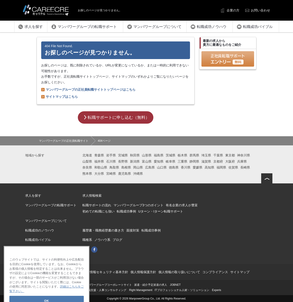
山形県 (147, 155)
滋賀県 (206, 161)
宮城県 (123, 155)
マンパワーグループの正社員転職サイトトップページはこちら (91, 89)
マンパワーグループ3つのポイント (138, 205)
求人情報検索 (92, 195)
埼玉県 (206, 155)
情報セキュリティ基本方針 (109, 272)
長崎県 (245, 167)
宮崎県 (111, 173)
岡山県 (138, 167)
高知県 (209, 167)
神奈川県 (243, 155)
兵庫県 (242, 161)
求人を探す (33, 195)
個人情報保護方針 (143, 272)
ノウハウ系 (102, 240)
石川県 (111, 161)
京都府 (218, 161)
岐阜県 (170, 161)
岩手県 (111, 155)
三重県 (182, 161)
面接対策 (132, 230)
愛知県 (158, 161)
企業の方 (233, 10)
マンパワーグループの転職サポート (50, 205)
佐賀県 (233, 167)
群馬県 (194, 155)
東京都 (230, 155)
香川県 (185, 167)
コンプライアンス (215, 272)
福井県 (99, 161)
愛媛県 (197, 167)
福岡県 (221, 167)
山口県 (162, 167)
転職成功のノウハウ (39, 230)
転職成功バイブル (38, 240)
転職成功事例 (126, 211)
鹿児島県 (124, 173)
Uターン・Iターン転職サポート (160, 211)
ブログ (117, 240)
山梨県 (87, 161)
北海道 (87, 155)
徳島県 (174, 167)
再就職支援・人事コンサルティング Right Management (117, 290)
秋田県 (135, 155)
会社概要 (49, 272)
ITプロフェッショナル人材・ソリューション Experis (188, 290)
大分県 (99, 173)
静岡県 (194, 161)
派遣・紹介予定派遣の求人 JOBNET (157, 284)
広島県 (150, 167)
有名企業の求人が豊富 (182, 205)
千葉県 (218, 155)
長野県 (123, 161)
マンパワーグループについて (46, 221)
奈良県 (87, 167)
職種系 (87, 240)
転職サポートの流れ (96, 205)
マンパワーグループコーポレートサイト (107, 284)
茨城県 (170, 155)
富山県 (147, 161)
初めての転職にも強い (98, 211)
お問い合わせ (260, 10)
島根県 (126, 167)
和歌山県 (100, 167)
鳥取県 (114, 167)
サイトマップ (240, 272)
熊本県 (87, 173)
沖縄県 (138, 173)
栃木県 (182, 155)
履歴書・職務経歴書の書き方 (103, 230)
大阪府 (230, 161)
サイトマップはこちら (62, 96)
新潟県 (135, 161)
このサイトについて (73, 272)
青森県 (99, 155)
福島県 (158, 155)
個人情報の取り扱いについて (179, 272)
